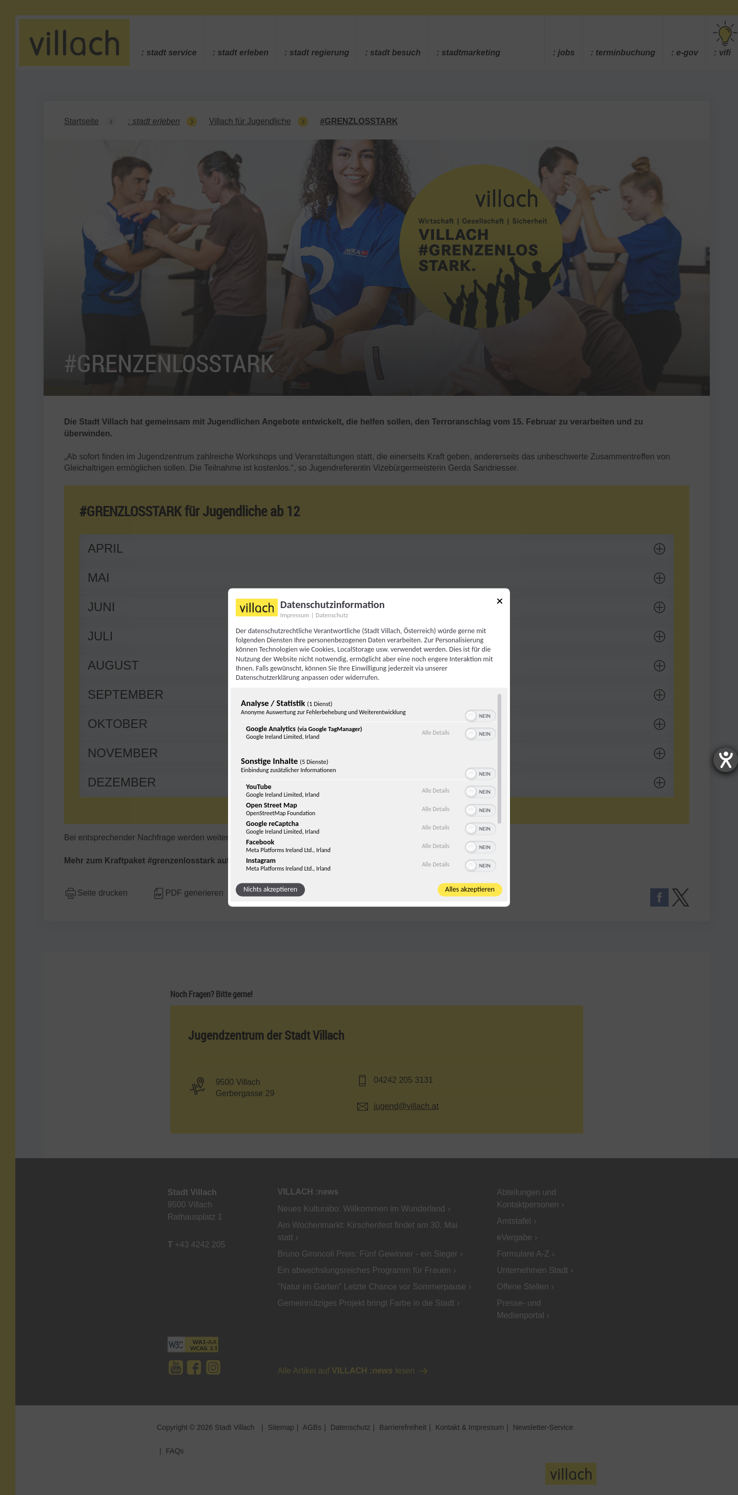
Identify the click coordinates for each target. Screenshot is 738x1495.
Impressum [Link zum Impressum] (295, 615)
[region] (369, 783)
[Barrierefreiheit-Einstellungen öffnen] (725, 760)
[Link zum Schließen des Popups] (499, 602)
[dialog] (369, 747)
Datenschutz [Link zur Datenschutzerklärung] (332, 615)
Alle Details (435, 732)
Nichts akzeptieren (270, 889)
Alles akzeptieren (470, 889)
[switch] (480, 715)
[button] (471, 716)
